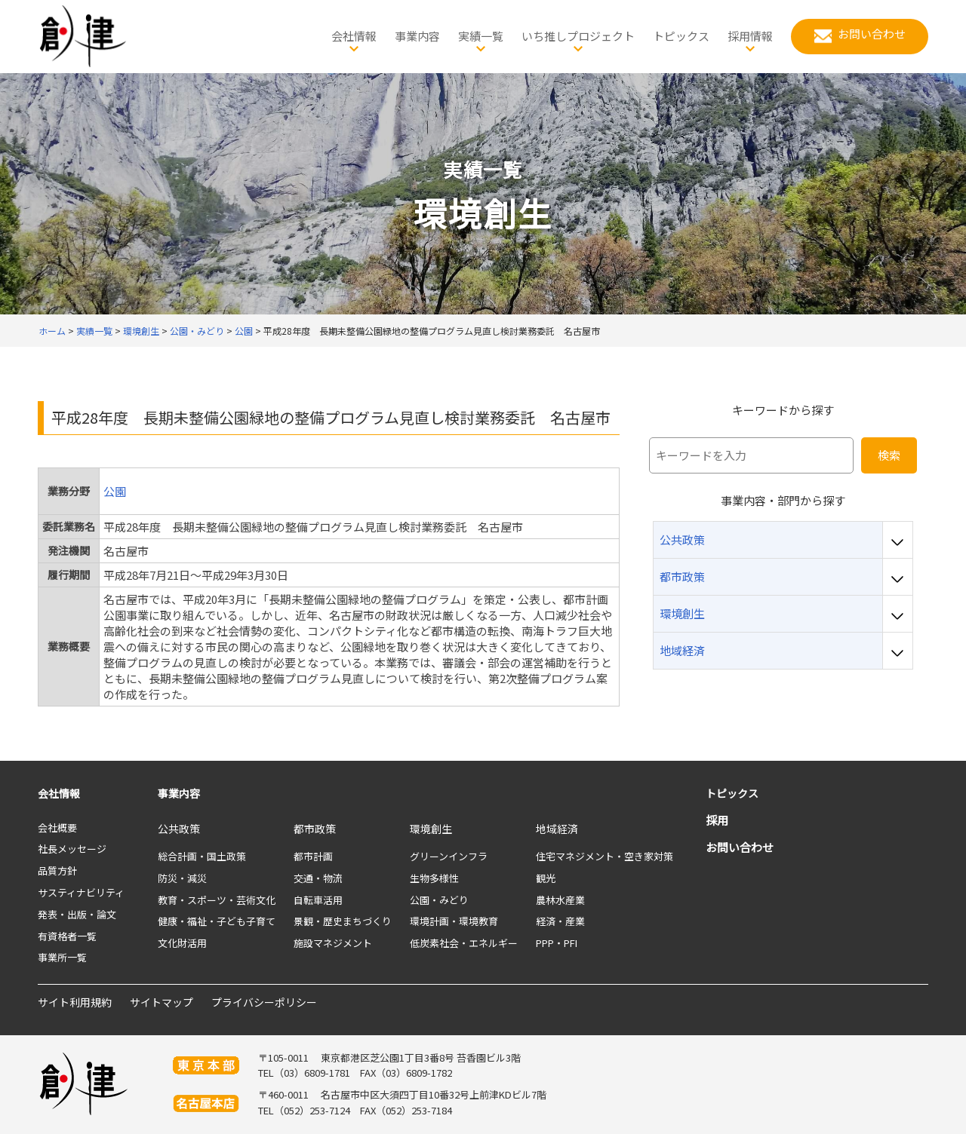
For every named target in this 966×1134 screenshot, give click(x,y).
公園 (114, 491)
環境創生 (431, 828)
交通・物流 (318, 878)
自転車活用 (318, 900)
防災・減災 (182, 878)
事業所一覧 (62, 957)
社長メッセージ (72, 848)
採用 (717, 820)
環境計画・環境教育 (454, 921)
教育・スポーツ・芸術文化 (216, 900)
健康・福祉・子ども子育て (216, 921)
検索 (889, 455)
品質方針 (57, 870)
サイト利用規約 (75, 1002)
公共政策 (179, 828)
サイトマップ (161, 1002)
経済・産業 (560, 921)
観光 (545, 878)
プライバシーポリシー (264, 1002)
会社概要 (57, 827)
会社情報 (59, 793)
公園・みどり (439, 900)
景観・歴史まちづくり (343, 921)
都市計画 (313, 856)
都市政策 (315, 828)
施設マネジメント (333, 943)
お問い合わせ (740, 847)
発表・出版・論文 (77, 914)
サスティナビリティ (81, 892)
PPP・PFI (556, 943)
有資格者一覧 (67, 936)
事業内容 (179, 793)
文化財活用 (182, 943)
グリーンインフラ (449, 856)
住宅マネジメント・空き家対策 (604, 856)
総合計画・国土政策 (202, 856)
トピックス (732, 793)
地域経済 (557, 828)
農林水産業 (560, 900)
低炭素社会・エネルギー (464, 943)
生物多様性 (434, 878)
